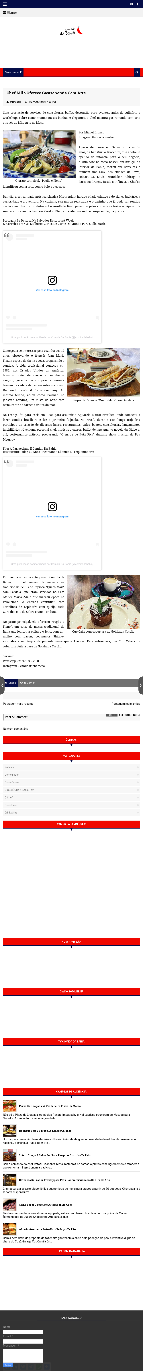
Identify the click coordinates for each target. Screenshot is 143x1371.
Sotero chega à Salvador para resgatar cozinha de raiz (55, 1155)
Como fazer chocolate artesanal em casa (45, 1204)
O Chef (9, 797)
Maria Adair (67, 197)
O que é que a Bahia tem (19, 789)
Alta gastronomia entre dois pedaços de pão (47, 1229)
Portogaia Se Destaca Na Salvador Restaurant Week (38, 220)
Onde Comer (27, 682)
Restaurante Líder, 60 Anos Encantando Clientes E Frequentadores (49, 452)
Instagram (10, 666)
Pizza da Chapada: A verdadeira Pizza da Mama (50, 1106)
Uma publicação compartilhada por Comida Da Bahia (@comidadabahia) (52, 337)
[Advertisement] (71, 52)
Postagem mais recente (18, 703)
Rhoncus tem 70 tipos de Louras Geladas (45, 1130)
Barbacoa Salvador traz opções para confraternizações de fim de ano (64, 1180)
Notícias (9, 767)
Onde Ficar (11, 805)
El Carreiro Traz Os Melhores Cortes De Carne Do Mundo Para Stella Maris (54, 224)
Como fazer (12, 774)
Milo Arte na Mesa (30, 123)
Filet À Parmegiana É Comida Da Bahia (29, 449)
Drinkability (11, 812)
